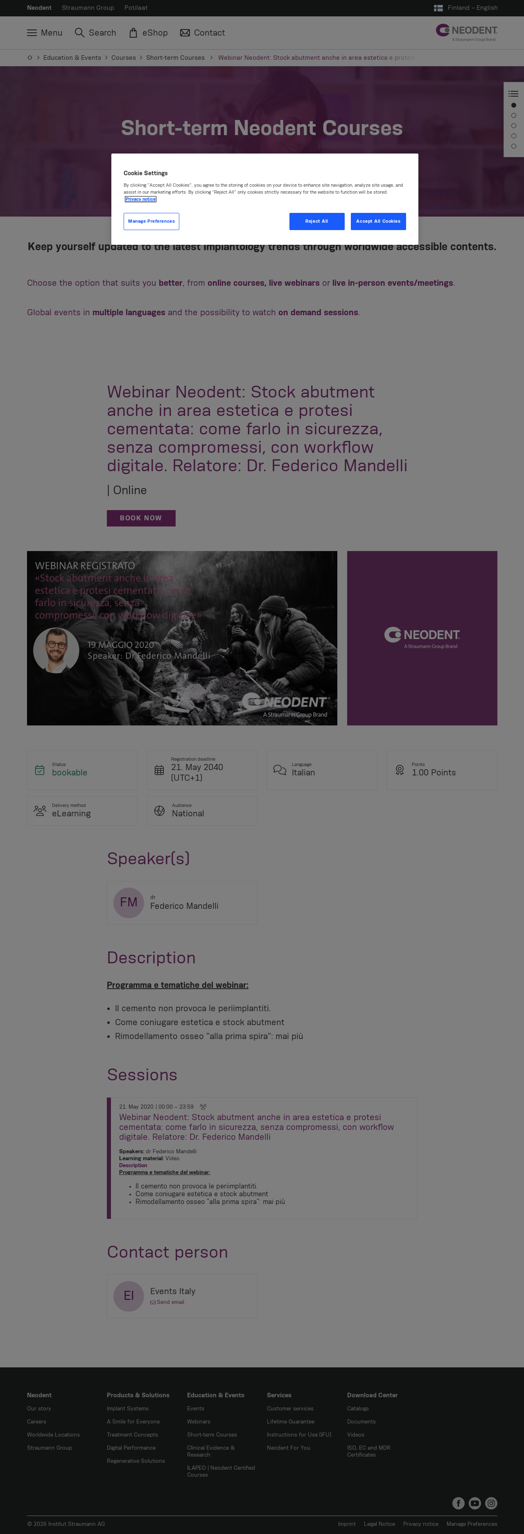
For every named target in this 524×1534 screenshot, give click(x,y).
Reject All (316, 221)
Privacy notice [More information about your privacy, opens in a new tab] (141, 199)
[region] (264, 199)
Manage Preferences (151, 221)
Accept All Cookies (378, 221)
